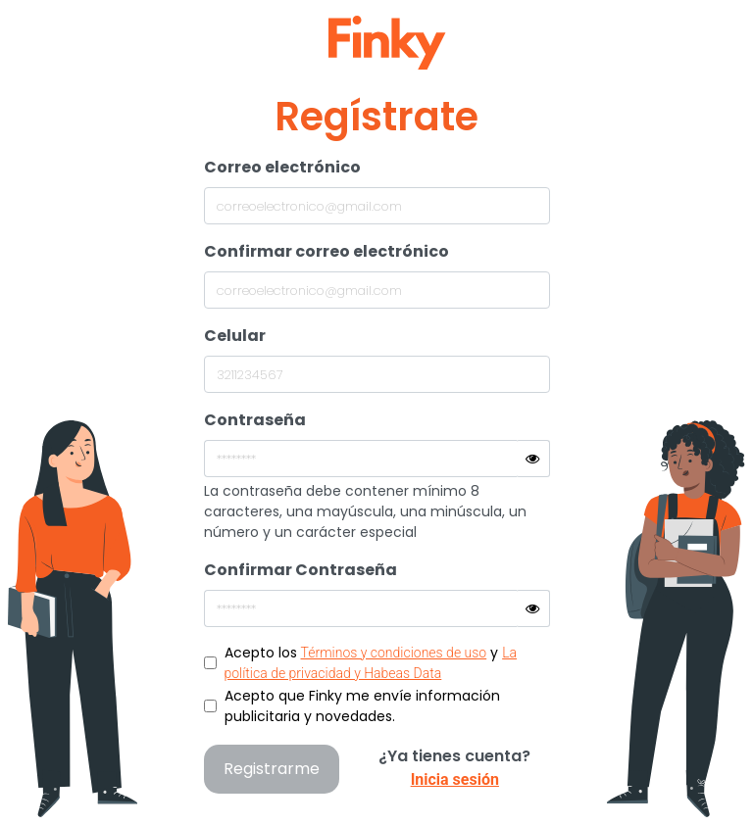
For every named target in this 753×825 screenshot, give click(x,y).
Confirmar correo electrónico (326, 251)
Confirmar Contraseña (300, 569)
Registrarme (272, 768)
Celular (235, 335)
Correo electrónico (282, 167)
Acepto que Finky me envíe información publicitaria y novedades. (362, 706)
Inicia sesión (455, 779)
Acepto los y (371, 662)
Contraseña (255, 420)
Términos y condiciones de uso (394, 652)
